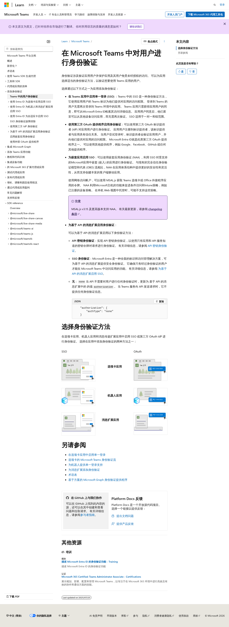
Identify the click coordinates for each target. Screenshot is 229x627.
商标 (195, 615)
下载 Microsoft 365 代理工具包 (205, 14)
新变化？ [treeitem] (12, 65)
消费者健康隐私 (163, 615)
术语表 (72, 475)
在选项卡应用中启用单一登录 (87, 454)
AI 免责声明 (96, 615)
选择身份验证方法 (188, 48)
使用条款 (184, 615)
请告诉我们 (136, 26)
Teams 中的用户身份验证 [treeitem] (24, 96)
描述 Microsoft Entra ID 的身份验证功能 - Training (90, 561)
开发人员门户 (174, 14)
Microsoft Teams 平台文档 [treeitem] (21, 55)
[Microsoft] (6, 5)
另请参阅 (183, 52)
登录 (222, 4)
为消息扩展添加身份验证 (84, 470)
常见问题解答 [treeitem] (14, 192)
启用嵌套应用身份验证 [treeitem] (22, 136)
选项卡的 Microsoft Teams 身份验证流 (92, 459)
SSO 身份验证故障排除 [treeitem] (23, 121)
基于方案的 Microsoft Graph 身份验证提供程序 (97, 480)
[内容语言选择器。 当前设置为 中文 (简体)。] (14, 616)
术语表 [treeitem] (11, 71)
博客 (123, 615)
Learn (65, 41)
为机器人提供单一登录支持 (85, 464)
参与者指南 (87, 515)
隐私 (144, 615)
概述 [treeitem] (9, 60)
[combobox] (28, 49)
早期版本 (112, 615)
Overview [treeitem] (15, 208)
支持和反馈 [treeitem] (13, 197)
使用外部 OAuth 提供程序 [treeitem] (24, 141)
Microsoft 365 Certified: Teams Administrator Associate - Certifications (101, 576)
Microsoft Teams (80, 41)
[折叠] (48, 41)
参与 (135, 615)
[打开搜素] (214, 5)
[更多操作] (164, 41)
